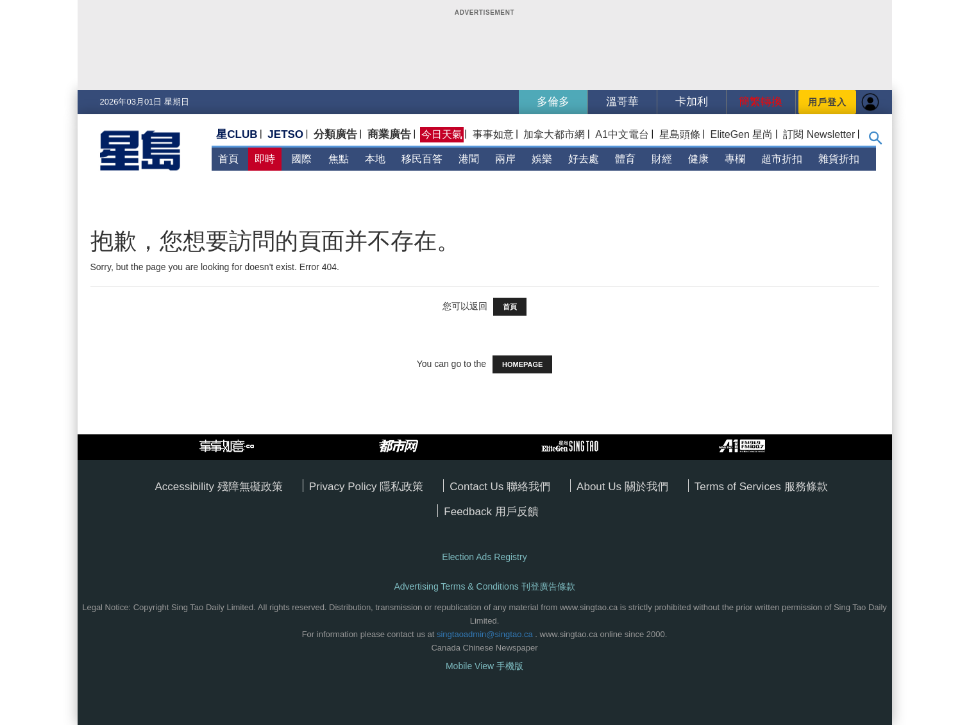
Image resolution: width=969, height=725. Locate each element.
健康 (698, 158)
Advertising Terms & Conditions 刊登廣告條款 (484, 586)
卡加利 (691, 102)
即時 (265, 158)
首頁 (228, 158)
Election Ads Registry (484, 557)
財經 (662, 158)
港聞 (469, 158)
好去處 (583, 158)
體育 (625, 158)
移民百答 (421, 158)
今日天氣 (441, 134)
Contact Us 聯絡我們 (500, 487)
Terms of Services (739, 487)
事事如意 (493, 134)
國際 (301, 158)
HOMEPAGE (522, 364)
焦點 (338, 158)
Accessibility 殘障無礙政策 (218, 487)
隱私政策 (401, 487)
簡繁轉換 (760, 102)
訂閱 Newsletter (819, 134)
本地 (375, 158)
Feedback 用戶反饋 (491, 512)
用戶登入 (827, 102)
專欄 (735, 158)
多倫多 (553, 102)
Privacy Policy (344, 487)
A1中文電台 (622, 134)
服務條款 (806, 487)
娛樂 (542, 158)
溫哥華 (622, 102)
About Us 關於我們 (622, 487)
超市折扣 (781, 158)
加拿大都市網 (554, 134)
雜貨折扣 (838, 158)
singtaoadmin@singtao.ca (485, 634)
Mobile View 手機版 (484, 666)
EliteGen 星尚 (742, 134)
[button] (875, 141)
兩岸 (505, 158)
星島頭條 (679, 134)
